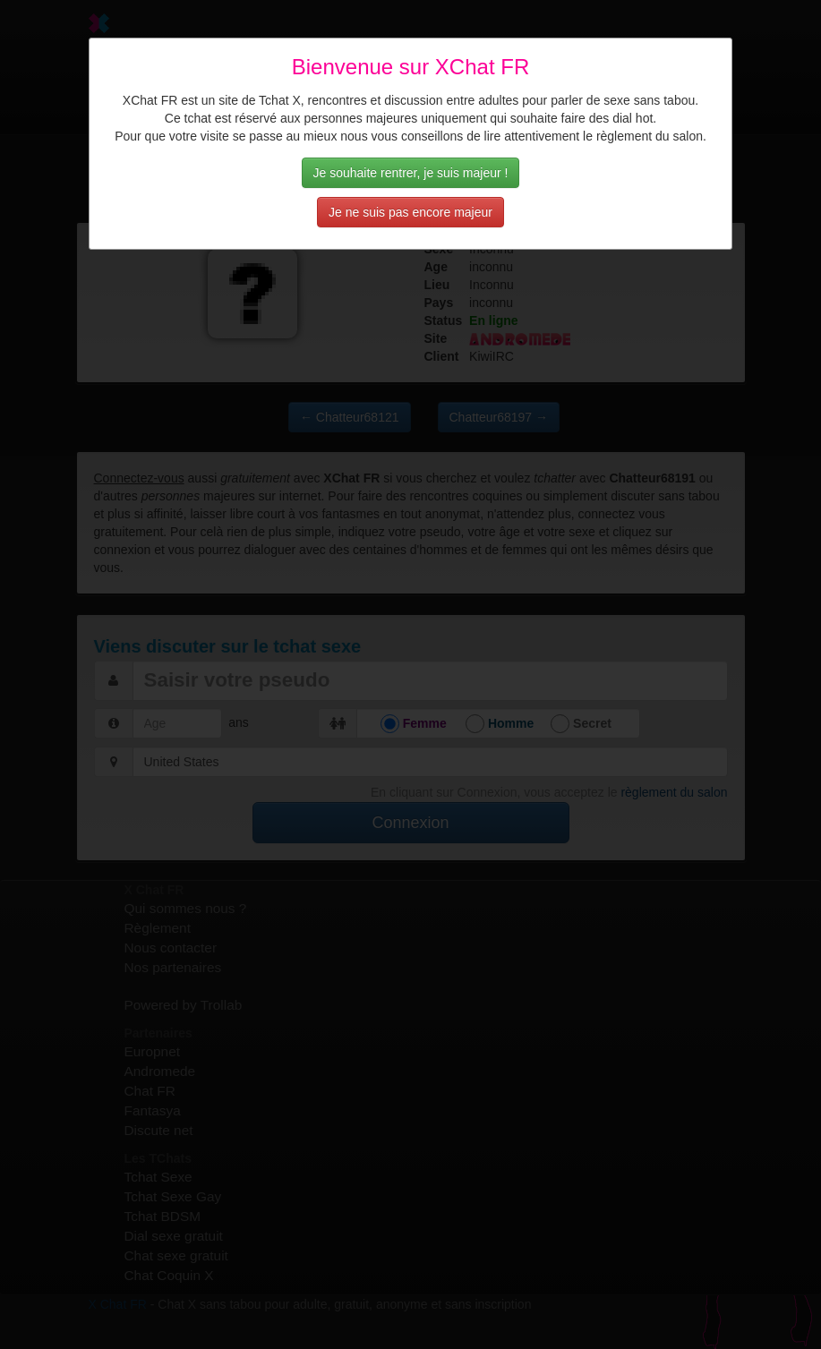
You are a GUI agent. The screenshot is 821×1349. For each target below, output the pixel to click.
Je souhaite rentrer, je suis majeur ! (411, 173)
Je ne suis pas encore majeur (410, 212)
